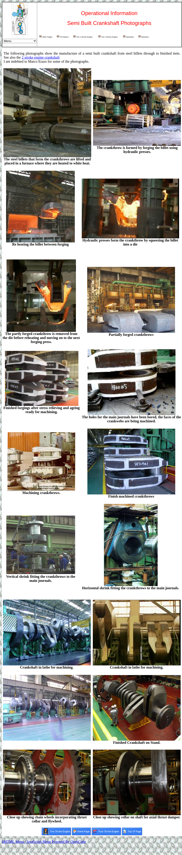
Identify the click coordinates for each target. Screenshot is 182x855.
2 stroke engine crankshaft (40, 57)
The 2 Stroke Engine (83, 36)
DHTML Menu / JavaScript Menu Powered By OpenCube (44, 842)
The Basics (63, 36)
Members (143, 36)
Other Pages (45, 36)
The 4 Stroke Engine (108, 36)
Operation (128, 36)
